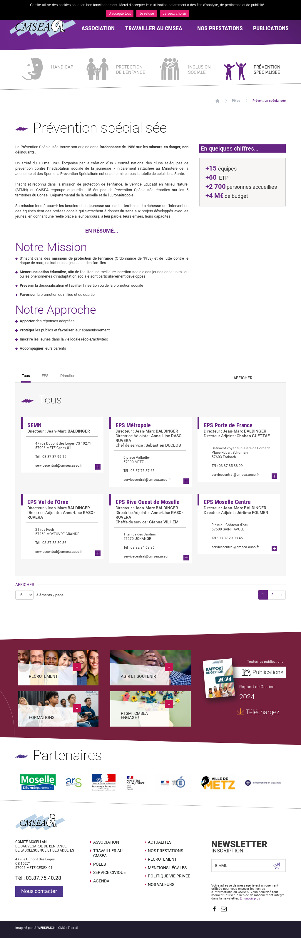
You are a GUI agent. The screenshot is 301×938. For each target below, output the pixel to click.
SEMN (34, 425)
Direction (67, 375)
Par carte (264, 377)
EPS (45, 375)
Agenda (101, 881)
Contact (224, 909)
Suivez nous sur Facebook (214, 909)
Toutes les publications (265, 662)
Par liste (275, 377)
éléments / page (49, 595)
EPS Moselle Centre (227, 501)
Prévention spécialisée (269, 101)
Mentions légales (167, 867)
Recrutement (162, 859)
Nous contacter (39, 891)
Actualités (159, 842)
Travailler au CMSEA (108, 853)
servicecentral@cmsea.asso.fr (54, 465)
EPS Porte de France (228, 425)
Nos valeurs (161, 884)
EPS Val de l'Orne (47, 501)
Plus (98, 467)
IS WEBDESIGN (45, 928)
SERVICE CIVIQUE (109, 872)
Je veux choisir (174, 13)
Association (106, 842)
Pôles (236, 101)
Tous (26, 375)
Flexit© (73, 928)
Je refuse (146, 13)
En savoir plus (250, 898)
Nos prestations (165, 850)
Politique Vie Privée (169, 876)
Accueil (217, 101)
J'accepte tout (120, 13)
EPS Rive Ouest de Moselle (148, 501)
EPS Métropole (133, 425)
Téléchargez (263, 712)
